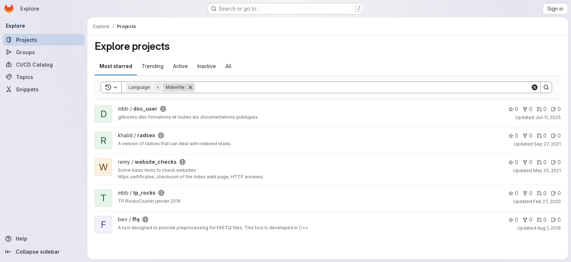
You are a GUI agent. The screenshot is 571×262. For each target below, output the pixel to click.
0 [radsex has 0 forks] (527, 135)
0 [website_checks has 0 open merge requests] (542, 162)
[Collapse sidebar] (43, 252)
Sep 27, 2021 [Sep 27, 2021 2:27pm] (547, 144)
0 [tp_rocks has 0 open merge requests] (542, 193)
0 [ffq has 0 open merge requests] (542, 220)
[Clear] (534, 87)
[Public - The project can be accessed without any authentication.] (163, 109)
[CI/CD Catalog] (43, 64)
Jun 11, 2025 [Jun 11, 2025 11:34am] (548, 117)
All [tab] (228, 66)
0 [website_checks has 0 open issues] (556, 162)
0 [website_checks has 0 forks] (527, 162)
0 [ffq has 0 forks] (527, 220)
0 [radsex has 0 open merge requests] (542, 135)
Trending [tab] (153, 66)
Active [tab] (180, 66)
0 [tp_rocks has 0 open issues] (556, 193)
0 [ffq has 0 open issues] (556, 220)
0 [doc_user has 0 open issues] (556, 109)
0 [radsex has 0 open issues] (556, 135)
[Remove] (190, 87)
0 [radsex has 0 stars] (513, 135)
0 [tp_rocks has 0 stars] (513, 193)
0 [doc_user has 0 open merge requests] (542, 109)
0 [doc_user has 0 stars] (513, 109)
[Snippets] (43, 89)
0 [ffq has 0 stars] (513, 220)
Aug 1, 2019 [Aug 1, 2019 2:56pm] (549, 228)
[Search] (362, 87)
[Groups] (43, 52)
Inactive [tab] (206, 66)
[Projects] (43, 39)
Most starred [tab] (115, 66)
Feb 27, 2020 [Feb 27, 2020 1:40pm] (547, 201)
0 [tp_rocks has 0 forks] (527, 193)
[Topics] (43, 77)
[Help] (43, 239)
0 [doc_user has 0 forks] (527, 109)
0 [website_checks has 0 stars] (513, 162)
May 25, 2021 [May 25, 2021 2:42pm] (547, 170)
